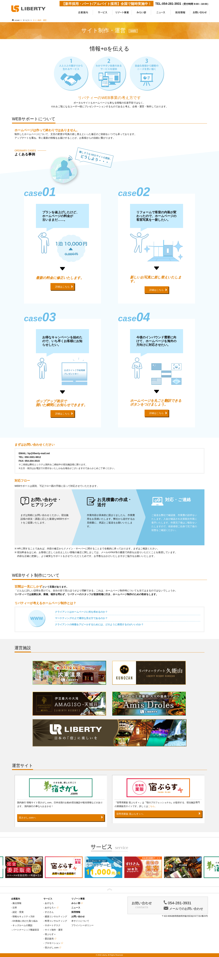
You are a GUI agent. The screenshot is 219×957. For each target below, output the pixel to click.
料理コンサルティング (56, 921)
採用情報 (75, 912)
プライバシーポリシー (82, 925)
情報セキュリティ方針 (23, 916)
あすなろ (49, 903)
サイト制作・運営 (54, 930)
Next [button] (214, 867)
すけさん (49, 912)
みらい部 (75, 903)
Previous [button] (4, 867)
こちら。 (152, 806)
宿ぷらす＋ (50, 934)
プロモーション (52, 943)
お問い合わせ (78, 916)
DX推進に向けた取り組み (25, 921)
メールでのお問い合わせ (186, 908)
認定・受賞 (18, 912)
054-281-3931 (179, 903)
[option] (70, 867)
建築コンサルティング (56, 916)
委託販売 (49, 938)
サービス (47, 898)
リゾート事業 (78, 898)
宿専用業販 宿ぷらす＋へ (129, 814)
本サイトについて (80, 921)
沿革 (14, 907)
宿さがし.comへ (27, 817)
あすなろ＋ (50, 907)
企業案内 (15, 898)
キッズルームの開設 (22, 925)
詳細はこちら (62, 286)
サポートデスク (52, 925)
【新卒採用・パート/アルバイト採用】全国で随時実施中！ (107, 4)
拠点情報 (16, 903)
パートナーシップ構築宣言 (25, 930)
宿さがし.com (52, 947)
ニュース (75, 907)
